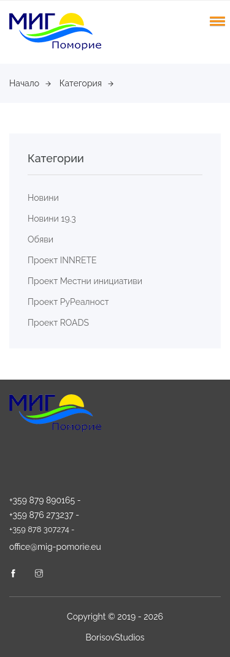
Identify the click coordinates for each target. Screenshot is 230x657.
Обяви (40, 239)
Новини (43, 198)
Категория (86, 83)
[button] (215, 21)
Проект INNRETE (62, 260)
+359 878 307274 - (42, 529)
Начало (30, 83)
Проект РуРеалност (68, 302)
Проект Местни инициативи (85, 281)
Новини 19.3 (52, 218)
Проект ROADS (58, 323)
